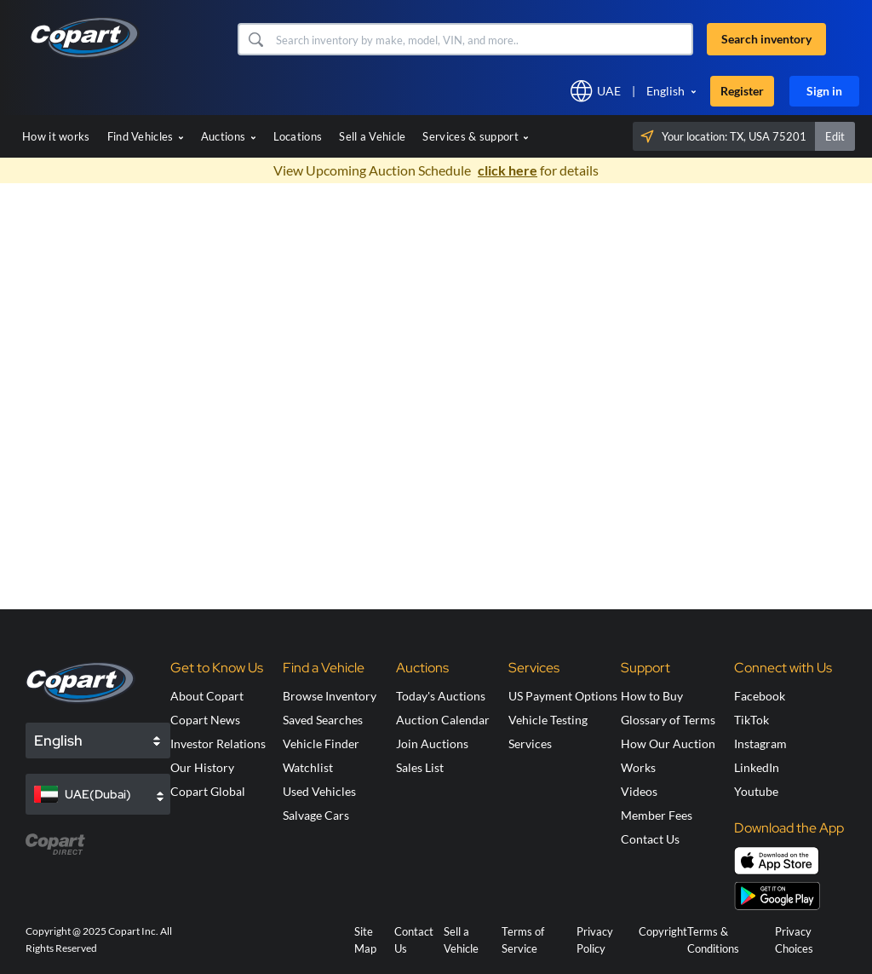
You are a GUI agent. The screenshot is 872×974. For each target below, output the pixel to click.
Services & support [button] (475, 136)
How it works (56, 136)
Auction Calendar (443, 719)
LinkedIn (756, 767)
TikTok (751, 719)
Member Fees (656, 815)
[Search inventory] (483, 39)
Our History (202, 767)
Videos (639, 791)
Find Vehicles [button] (145, 136)
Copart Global (207, 791)
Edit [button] (835, 136)
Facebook (759, 696)
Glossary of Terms (668, 719)
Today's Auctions (440, 696)
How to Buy (652, 696)
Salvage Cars (316, 815)
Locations (298, 136)
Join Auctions (432, 743)
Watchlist (308, 767)
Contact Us (650, 839)
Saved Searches (323, 719)
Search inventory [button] (766, 39)
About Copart (207, 696)
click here (507, 170)
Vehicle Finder (321, 743)
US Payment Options (562, 696)
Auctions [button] (228, 136)
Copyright (663, 931)
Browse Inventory (329, 696)
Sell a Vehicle (372, 136)
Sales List (420, 767)
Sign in (824, 91)
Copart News (205, 719)
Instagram (760, 743)
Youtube (756, 791)
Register (742, 91)
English (665, 91)
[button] (255, 39)
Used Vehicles (319, 791)
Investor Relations (218, 743)
